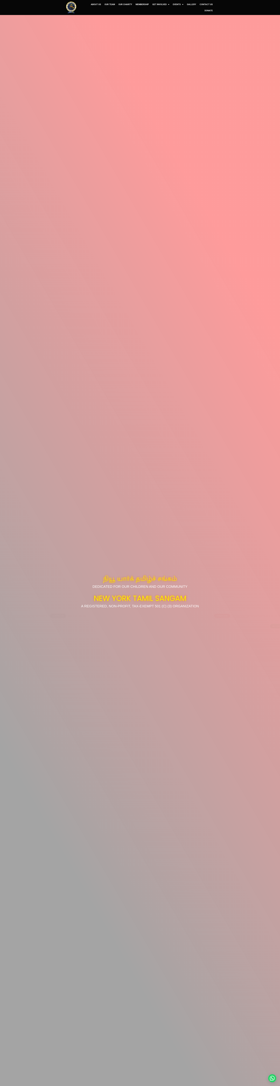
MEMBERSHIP (142, 4)
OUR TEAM (109, 4)
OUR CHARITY (125, 4)
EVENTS (178, 4)
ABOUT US (96, 4)
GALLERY (191, 4)
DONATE (209, 10)
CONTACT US (206, 4)
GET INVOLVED (160, 4)
